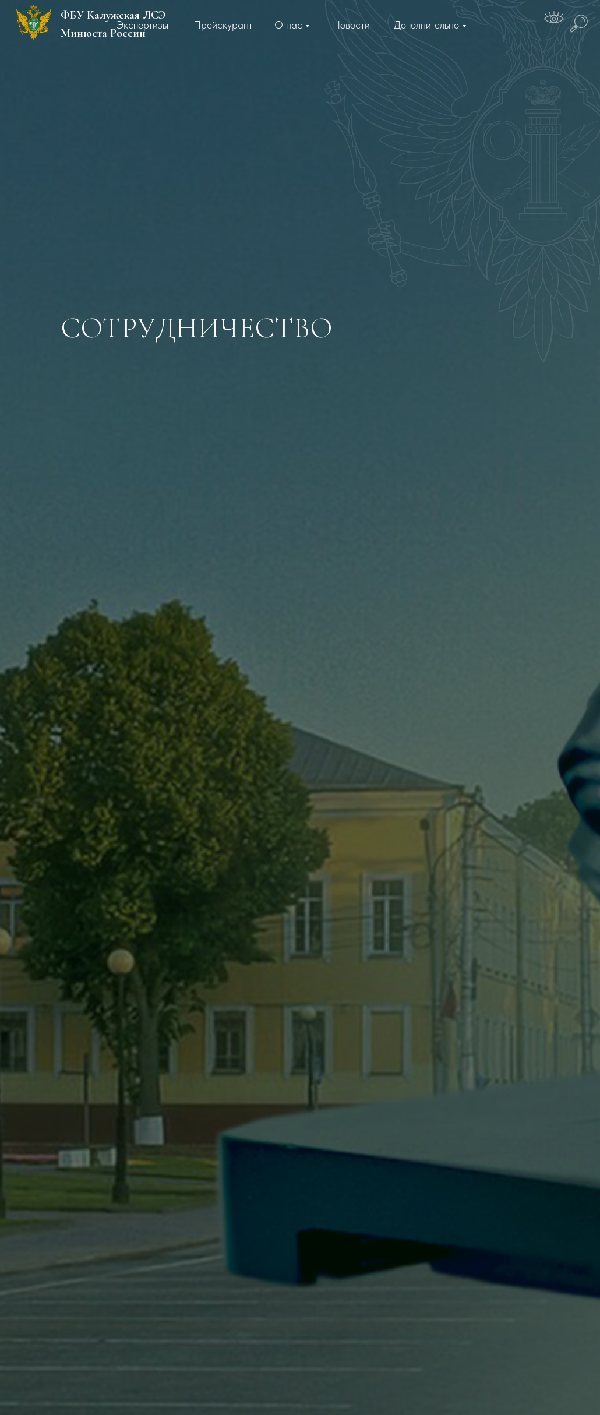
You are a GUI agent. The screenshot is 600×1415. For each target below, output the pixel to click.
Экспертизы (142, 25)
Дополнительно (426, 25)
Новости (351, 25)
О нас (288, 25)
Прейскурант (223, 25)
